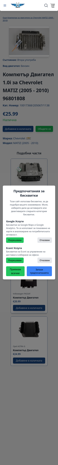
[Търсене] (46, 5)
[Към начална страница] (18, 5)
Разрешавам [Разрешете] (14, 240)
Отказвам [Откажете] (45, 240)
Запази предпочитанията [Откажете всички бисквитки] (39, 271)
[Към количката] (52, 5)
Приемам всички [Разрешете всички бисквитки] (15, 271)
